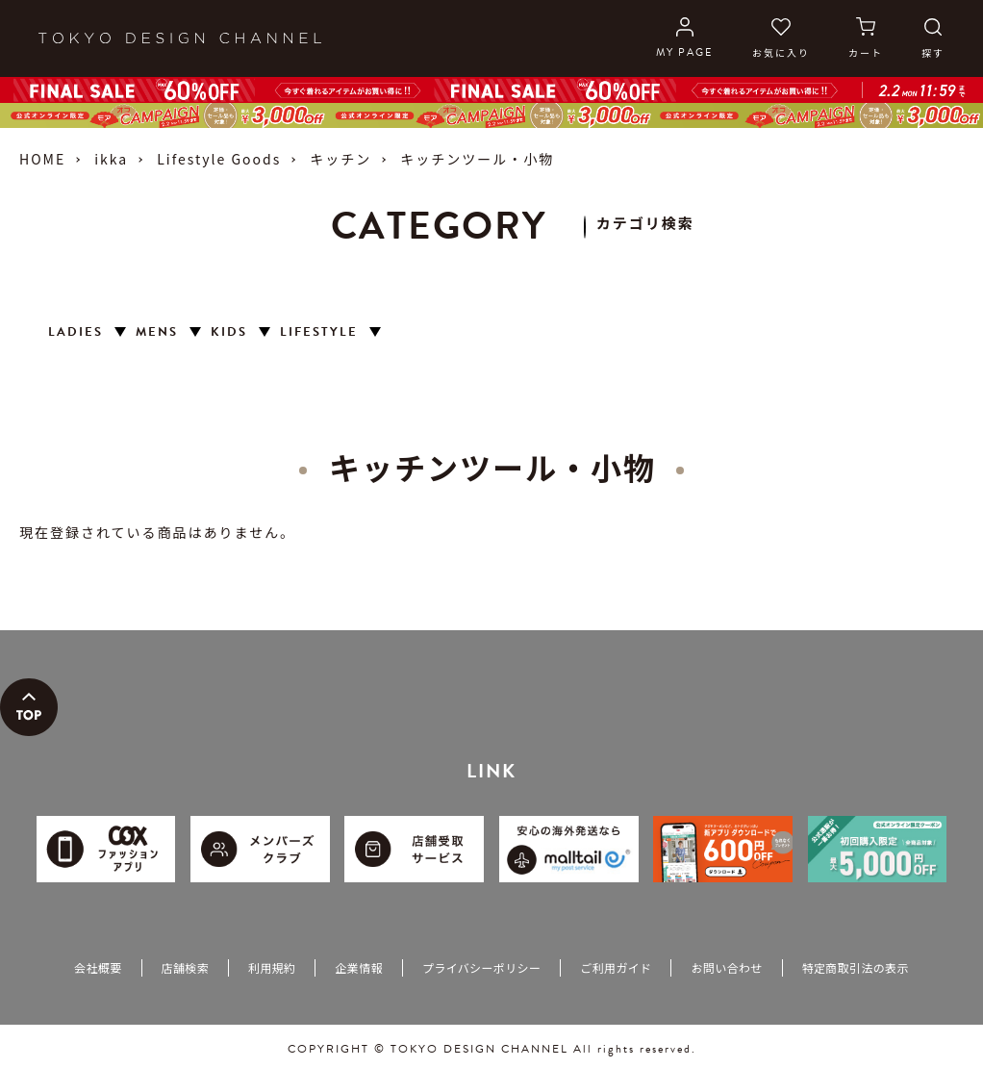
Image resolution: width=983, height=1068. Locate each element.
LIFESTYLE (319, 332)
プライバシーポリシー (481, 967)
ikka (111, 158)
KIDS (229, 332)
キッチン (340, 158)
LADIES (75, 332)
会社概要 (97, 967)
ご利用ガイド (615, 967)
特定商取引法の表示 (855, 967)
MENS (157, 332)
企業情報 (358, 967)
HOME (42, 158)
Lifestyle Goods (219, 158)
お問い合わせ (726, 967)
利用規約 (271, 967)
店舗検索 (185, 967)
